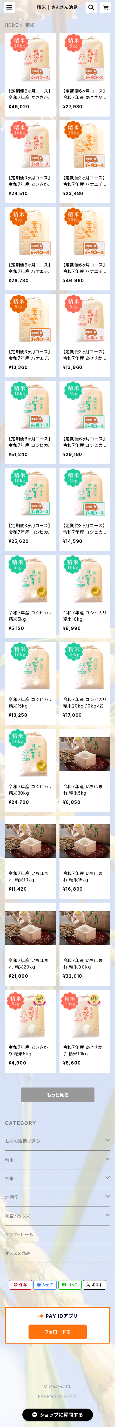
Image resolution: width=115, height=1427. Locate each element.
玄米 (9, 1178)
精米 (9, 1159)
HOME (11, 25)
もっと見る (58, 1095)
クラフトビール (19, 1234)
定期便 (11, 1197)
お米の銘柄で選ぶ (22, 1141)
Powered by (57, 1396)
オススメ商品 (18, 1253)
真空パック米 (18, 1215)
